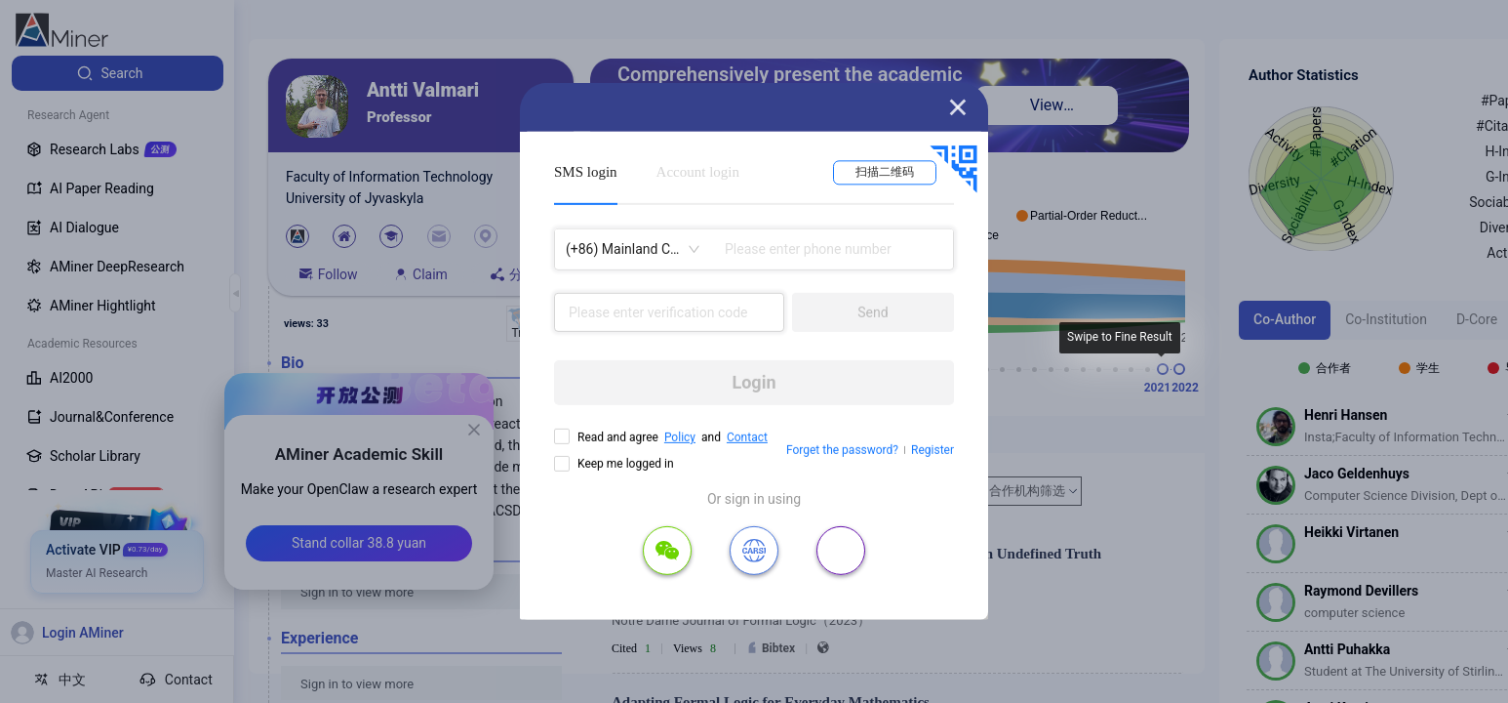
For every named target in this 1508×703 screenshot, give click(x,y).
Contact (747, 437)
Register (932, 450)
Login (753, 382)
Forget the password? (842, 450)
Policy (679, 437)
